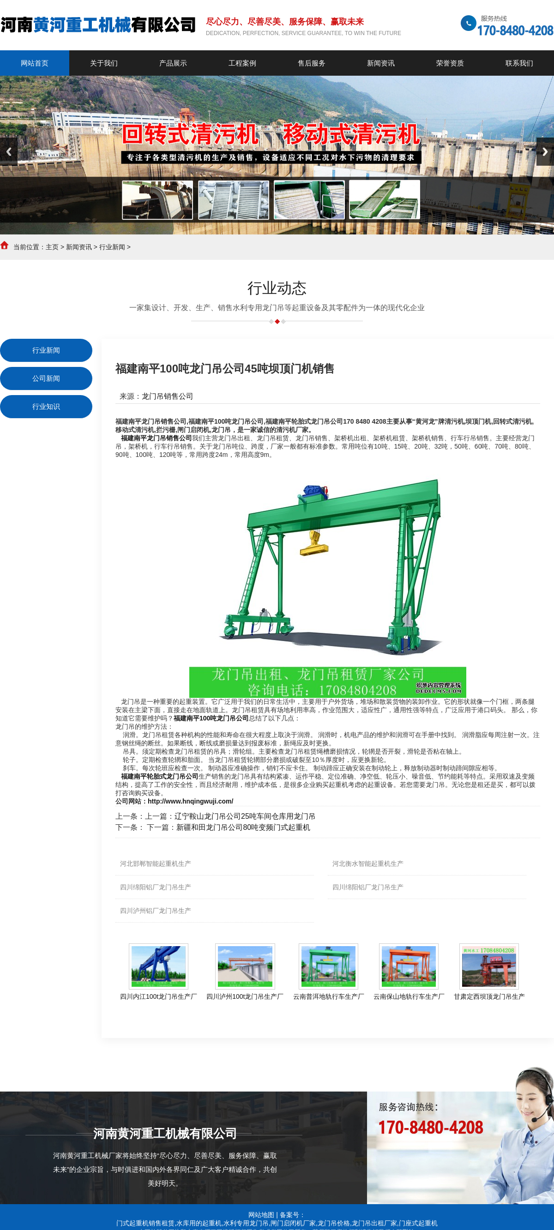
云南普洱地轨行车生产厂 (328, 996)
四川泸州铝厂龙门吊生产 (155, 910)
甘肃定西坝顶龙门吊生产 (489, 996)
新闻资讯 (79, 247)
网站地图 (261, 1214)
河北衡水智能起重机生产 (367, 863)
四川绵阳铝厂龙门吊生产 (155, 887)
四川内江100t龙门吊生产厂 (158, 996)
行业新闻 (112, 247)
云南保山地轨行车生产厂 (409, 996)
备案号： (293, 1214)
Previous (9, 152)
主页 (52, 247)
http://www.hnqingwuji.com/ (190, 801)
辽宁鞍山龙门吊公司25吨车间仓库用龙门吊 (245, 816)
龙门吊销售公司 (167, 396)
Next (545, 152)
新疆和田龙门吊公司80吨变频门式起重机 (243, 827)
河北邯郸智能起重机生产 (155, 863)
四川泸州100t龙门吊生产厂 (244, 996)
